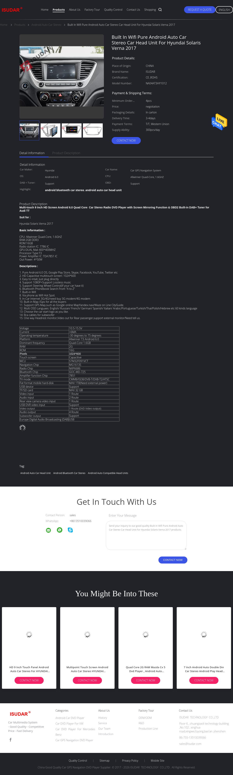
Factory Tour (92, 9)
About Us (74, 9)
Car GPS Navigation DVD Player (74, 740)
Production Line (148, 728)
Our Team (104, 728)
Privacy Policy (130, 760)
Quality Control (113, 9)
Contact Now (126, 140)
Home (44, 9)
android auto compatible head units (108, 473)
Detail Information (32, 153)
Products (59, 9)
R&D (141, 723)
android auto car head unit (35, 473)
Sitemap (105, 760)
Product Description (66, 153)
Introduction (105, 734)
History (102, 718)
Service (102, 723)
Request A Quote (200, 9)
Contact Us (133, 9)
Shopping (150, 9)
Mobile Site (157, 760)
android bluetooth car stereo (69, 473)
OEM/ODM (145, 718)
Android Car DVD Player (70, 718)
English (224, 10)
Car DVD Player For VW (69, 723)
